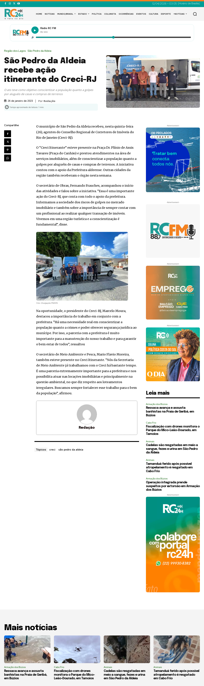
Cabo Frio (151, 422)
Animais (150, 441)
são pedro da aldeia (70, 449)
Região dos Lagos (16, 51)
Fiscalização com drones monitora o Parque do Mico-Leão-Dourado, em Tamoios (173, 430)
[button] (195, 14)
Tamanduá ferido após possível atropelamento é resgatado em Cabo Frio (169, 467)
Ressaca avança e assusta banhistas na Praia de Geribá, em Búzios (170, 411)
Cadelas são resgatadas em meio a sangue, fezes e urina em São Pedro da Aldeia (172, 449)
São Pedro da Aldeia (40, 51)
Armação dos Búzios (156, 404)
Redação (49, 101)
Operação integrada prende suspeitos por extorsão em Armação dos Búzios (173, 486)
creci (52, 449)
